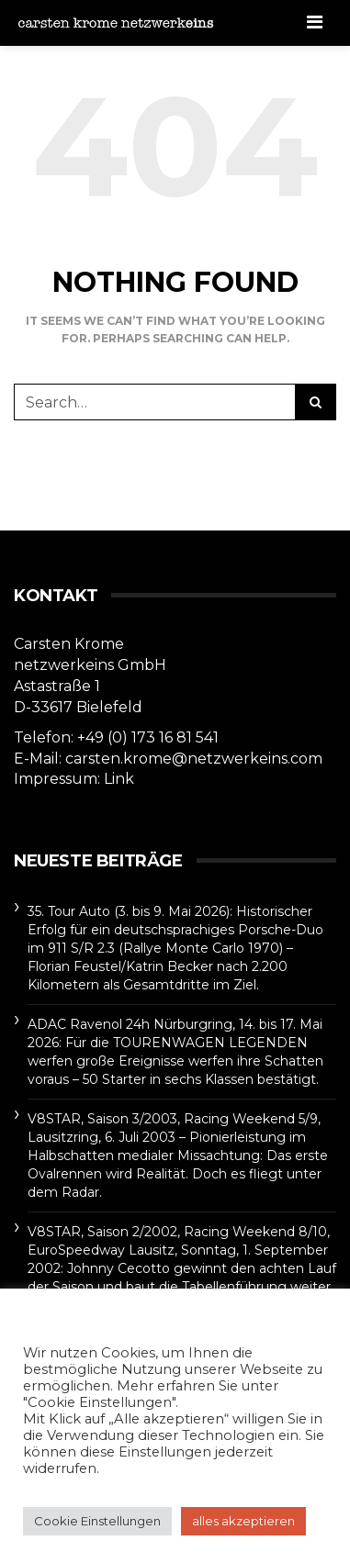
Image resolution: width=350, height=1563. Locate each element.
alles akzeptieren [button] (243, 1520)
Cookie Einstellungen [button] (97, 1520)
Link (119, 778)
